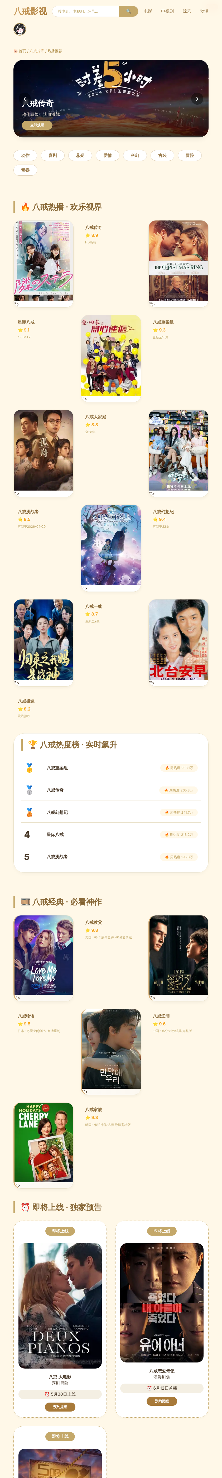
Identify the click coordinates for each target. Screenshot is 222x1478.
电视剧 (167, 11)
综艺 (187, 11)
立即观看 (37, 125)
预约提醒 (60, 1407)
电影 (148, 11)
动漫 (204, 11)
